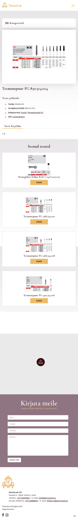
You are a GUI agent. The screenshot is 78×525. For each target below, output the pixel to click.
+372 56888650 (31, 501)
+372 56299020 (23, 498)
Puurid (23, 113)
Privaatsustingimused (12, 506)
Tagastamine (8, 509)
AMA (74, 516)
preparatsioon (18, 117)
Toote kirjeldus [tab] (12, 126)
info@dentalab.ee (47, 498)
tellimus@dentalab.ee (57, 501)
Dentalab (13, 5)
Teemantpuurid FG (35, 113)
